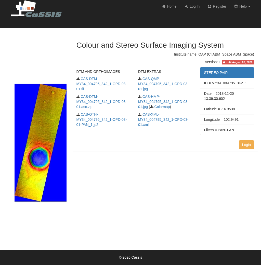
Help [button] (242, 6)
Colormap (161, 107)
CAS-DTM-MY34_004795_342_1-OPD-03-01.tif (101, 84)
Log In (192, 6)
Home (168, 6)
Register (216, 6)
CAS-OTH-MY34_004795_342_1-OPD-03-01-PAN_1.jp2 (101, 119)
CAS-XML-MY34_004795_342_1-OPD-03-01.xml (163, 119)
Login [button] (246, 145)
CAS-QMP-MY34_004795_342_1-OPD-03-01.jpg (163, 84)
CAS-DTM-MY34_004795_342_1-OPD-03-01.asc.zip (101, 102)
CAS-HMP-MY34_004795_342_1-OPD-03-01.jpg (163, 102)
